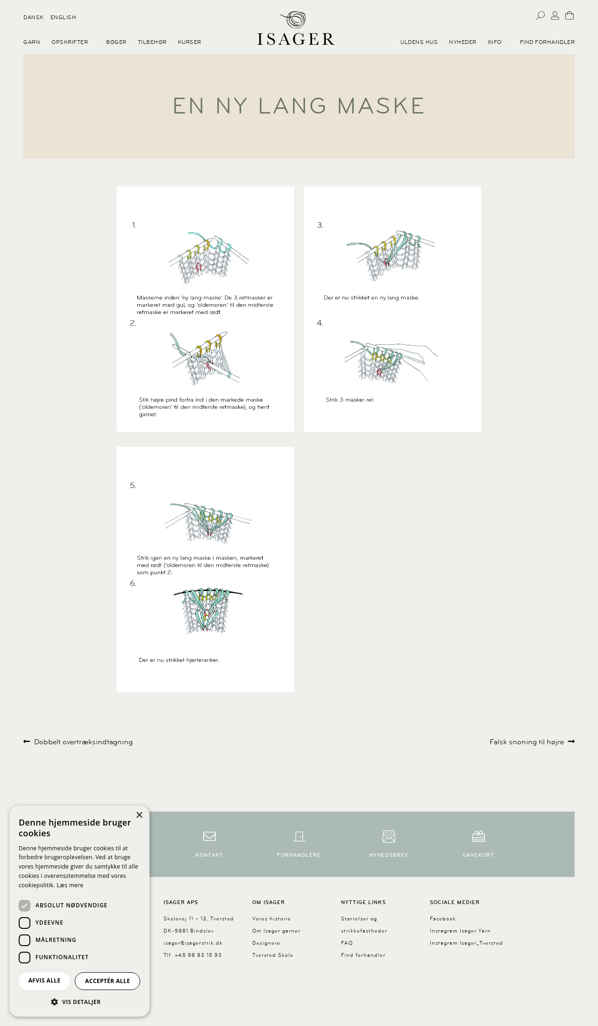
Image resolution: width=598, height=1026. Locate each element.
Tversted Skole (272, 955)
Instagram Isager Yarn (460, 931)
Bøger (116, 42)
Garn (31, 42)
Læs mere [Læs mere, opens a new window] (70, 885)
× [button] (138, 815)
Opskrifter (69, 42)
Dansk (33, 17)
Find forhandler (547, 42)
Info (495, 42)
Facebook (443, 919)
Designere (266, 943)
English (63, 17)
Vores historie (271, 919)
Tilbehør (152, 42)
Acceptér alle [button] (107, 981)
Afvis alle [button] (44, 980)
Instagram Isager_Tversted (466, 943)
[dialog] (79, 911)
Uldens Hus (419, 42)
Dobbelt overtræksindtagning (83, 742)
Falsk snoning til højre (527, 742)
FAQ (347, 943)
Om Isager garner (276, 931)
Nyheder (463, 42)
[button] (79, 1001)
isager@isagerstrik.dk (193, 943)
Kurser (189, 42)
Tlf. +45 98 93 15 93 (193, 955)
